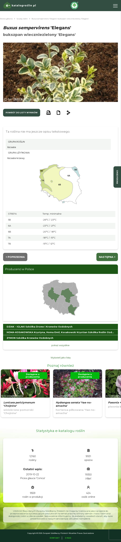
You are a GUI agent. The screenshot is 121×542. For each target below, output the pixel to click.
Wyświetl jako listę (61, 357)
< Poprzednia (15, 257)
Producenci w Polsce (19, 269)
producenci (117, 177)
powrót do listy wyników (22, 112)
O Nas (68, 538)
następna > (107, 257)
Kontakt (55, 538)
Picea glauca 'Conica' (32, 478)
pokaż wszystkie (60, 345)
